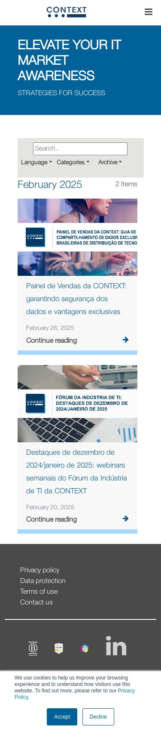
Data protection (43, 581)
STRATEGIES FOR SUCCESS (61, 94)
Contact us (36, 603)
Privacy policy (39, 571)
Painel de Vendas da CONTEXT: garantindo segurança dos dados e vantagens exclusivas (76, 299)
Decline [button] (98, 717)
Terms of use (39, 592)
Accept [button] (62, 717)
